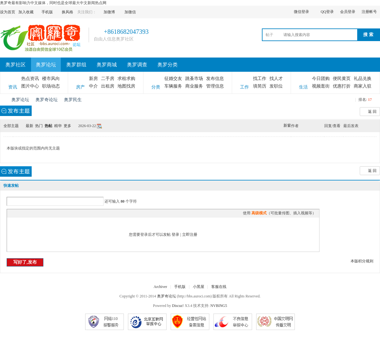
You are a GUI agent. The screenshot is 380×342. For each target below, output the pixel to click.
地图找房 (126, 86)
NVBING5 (218, 305)
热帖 (48, 126)
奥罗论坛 (46, 64)
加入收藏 (26, 12)
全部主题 (11, 126)
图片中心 (30, 86)
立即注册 (189, 234)
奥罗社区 (15, 64)
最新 (29, 126)
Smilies (57, 213)
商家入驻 (362, 86)
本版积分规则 (362, 261)
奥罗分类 (167, 64)
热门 (39, 126)
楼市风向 (51, 78)
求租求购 (126, 78)
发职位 (276, 86)
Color (18, 213)
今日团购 (321, 78)
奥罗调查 (137, 64)
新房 (93, 78)
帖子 (269, 35)
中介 (93, 86)
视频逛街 (321, 86)
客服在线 (218, 286)
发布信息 (215, 78)
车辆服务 (173, 86)
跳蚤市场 (194, 78)
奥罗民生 (73, 99)
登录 (175, 234)
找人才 (276, 78)
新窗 (287, 125)
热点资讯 (30, 78)
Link (34, 213)
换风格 (67, 12)
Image (26, 213)
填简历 (259, 86)
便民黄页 (342, 78)
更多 (67, 126)
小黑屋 (198, 286)
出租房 (107, 86)
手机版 (180, 286)
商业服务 (194, 86)
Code (50, 213)
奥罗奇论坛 (2, 99)
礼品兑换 (362, 78)
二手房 (107, 78)
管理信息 (215, 86)
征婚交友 (173, 78)
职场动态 (51, 86)
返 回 (372, 111)
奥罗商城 (107, 64)
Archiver (160, 286)
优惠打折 (342, 86)
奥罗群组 (76, 64)
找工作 (259, 78)
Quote (42, 213)
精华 (58, 126)
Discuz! (178, 305)
